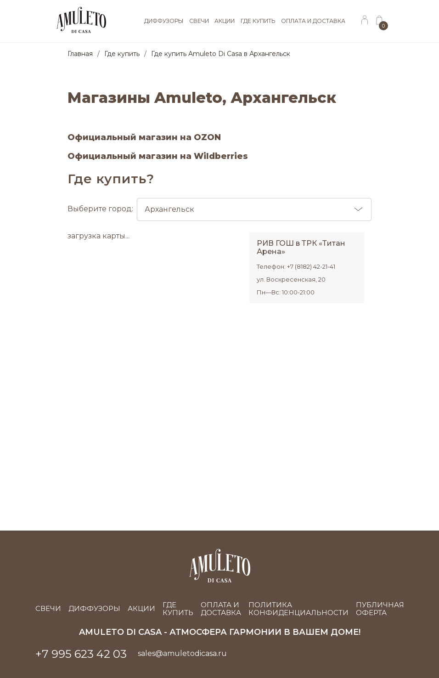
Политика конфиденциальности (298, 609)
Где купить (122, 54)
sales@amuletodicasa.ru (182, 653)
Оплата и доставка (221, 609)
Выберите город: (219, 209)
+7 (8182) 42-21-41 (311, 266)
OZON (207, 137)
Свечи (48, 608)
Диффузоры (94, 608)
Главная (80, 54)
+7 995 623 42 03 (81, 654)
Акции (141, 608)
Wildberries (221, 156)
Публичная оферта (380, 609)
